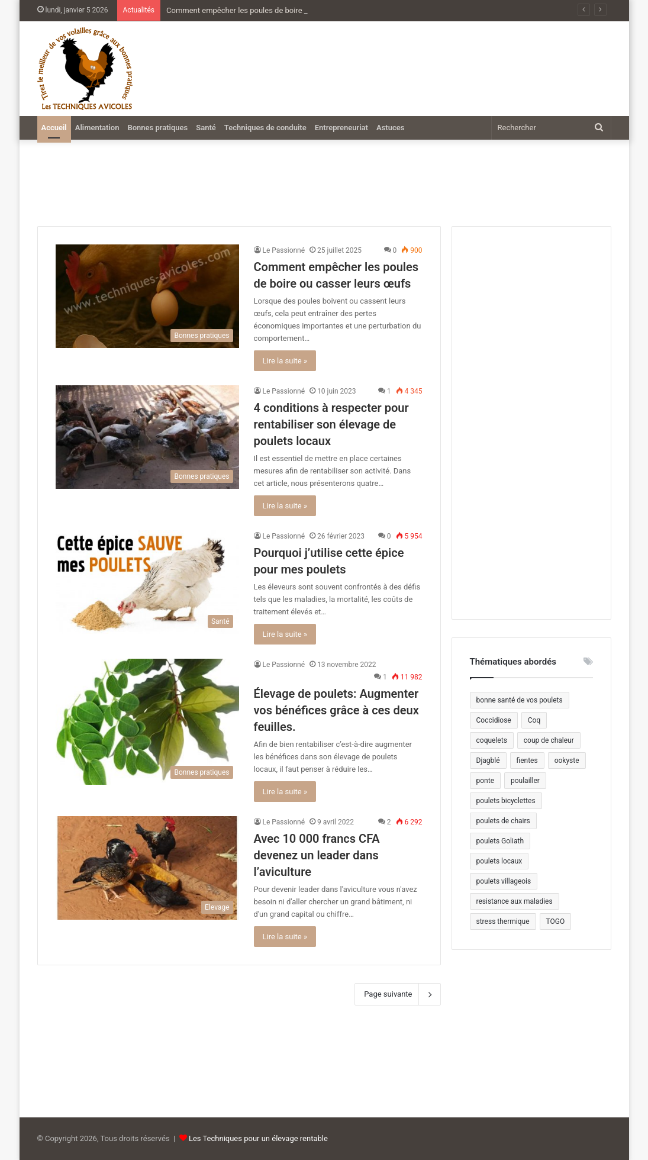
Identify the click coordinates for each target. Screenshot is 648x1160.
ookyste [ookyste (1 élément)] (566, 760)
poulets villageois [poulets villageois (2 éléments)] (503, 881)
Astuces (390, 127)
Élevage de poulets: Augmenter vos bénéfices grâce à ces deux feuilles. (336, 710)
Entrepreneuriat (341, 127)
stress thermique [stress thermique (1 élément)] (503, 921)
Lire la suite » (285, 360)
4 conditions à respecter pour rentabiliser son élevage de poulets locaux (331, 424)
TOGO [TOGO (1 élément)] (555, 921)
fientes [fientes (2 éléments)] (527, 760)
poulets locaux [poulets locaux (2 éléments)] (499, 861)
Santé (206, 127)
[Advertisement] (426, 62)
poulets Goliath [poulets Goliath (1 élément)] (500, 841)
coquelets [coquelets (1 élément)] (491, 740)
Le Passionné (284, 250)
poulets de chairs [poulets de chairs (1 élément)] (503, 821)
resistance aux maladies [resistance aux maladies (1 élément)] (514, 901)
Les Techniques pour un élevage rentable (258, 1138)
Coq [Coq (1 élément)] (534, 720)
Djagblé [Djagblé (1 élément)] (488, 760)
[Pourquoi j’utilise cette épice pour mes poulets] (147, 582)
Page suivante (397, 994)
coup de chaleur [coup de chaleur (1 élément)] (549, 740)
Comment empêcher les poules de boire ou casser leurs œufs (271, 10)
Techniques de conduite (265, 127)
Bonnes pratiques (157, 127)
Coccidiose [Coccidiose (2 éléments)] (493, 720)
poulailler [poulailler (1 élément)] (525, 780)
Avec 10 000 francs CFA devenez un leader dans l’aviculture (317, 855)
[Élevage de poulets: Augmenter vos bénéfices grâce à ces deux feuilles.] (147, 722)
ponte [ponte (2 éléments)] (485, 780)
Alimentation (97, 127)
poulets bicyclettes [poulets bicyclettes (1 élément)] (506, 801)
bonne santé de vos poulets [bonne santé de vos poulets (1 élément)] (519, 700)
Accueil (54, 127)
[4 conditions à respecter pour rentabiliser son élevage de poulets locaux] (147, 437)
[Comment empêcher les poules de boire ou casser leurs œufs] (147, 296)
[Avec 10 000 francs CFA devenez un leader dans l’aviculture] (147, 868)
